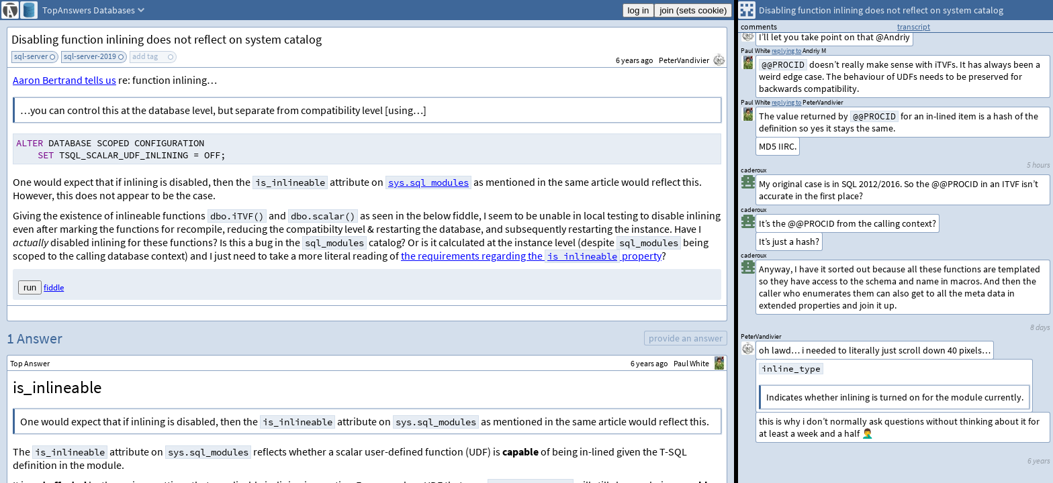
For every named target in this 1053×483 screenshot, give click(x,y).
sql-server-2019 (90, 56)
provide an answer (686, 338)
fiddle (54, 287)
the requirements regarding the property (531, 255)
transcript (913, 26)
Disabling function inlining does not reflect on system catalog (166, 39)
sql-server (31, 56)
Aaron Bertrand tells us (64, 80)
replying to (786, 102)
